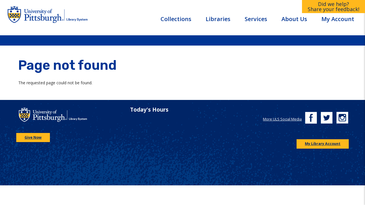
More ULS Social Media (282, 119)
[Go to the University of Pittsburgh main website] (34, 17)
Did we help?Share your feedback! (333, 7)
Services (256, 19)
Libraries (218, 19)
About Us (294, 19)
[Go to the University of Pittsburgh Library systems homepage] (92, 17)
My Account (337, 19)
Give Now (33, 137)
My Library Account (322, 143)
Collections (176, 19)
